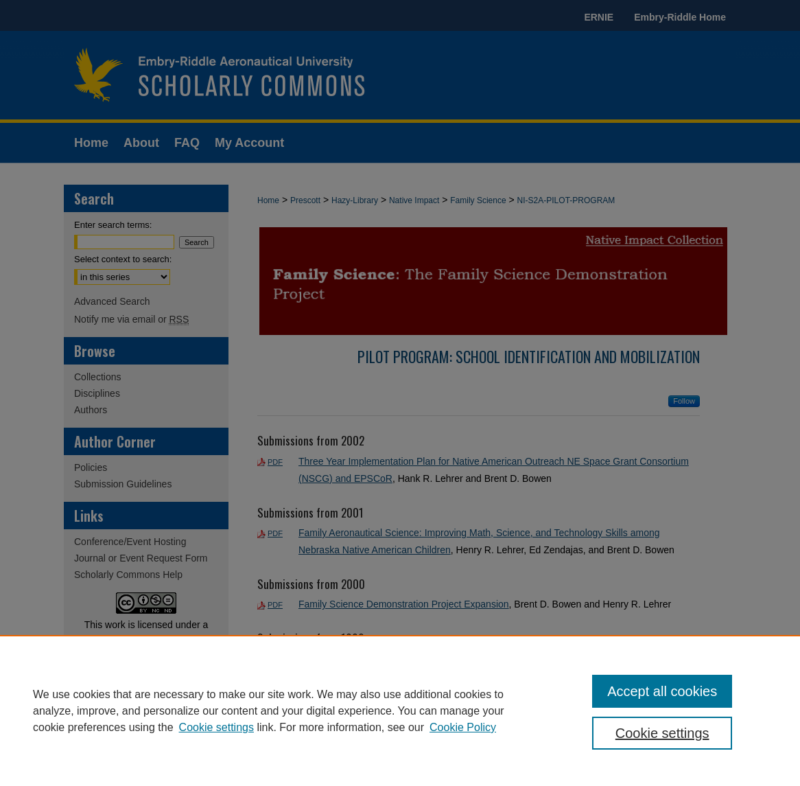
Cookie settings (216, 727)
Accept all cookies (662, 691)
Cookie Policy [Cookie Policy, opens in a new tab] (463, 727)
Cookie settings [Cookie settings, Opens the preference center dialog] (662, 733)
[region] (400, 710)
